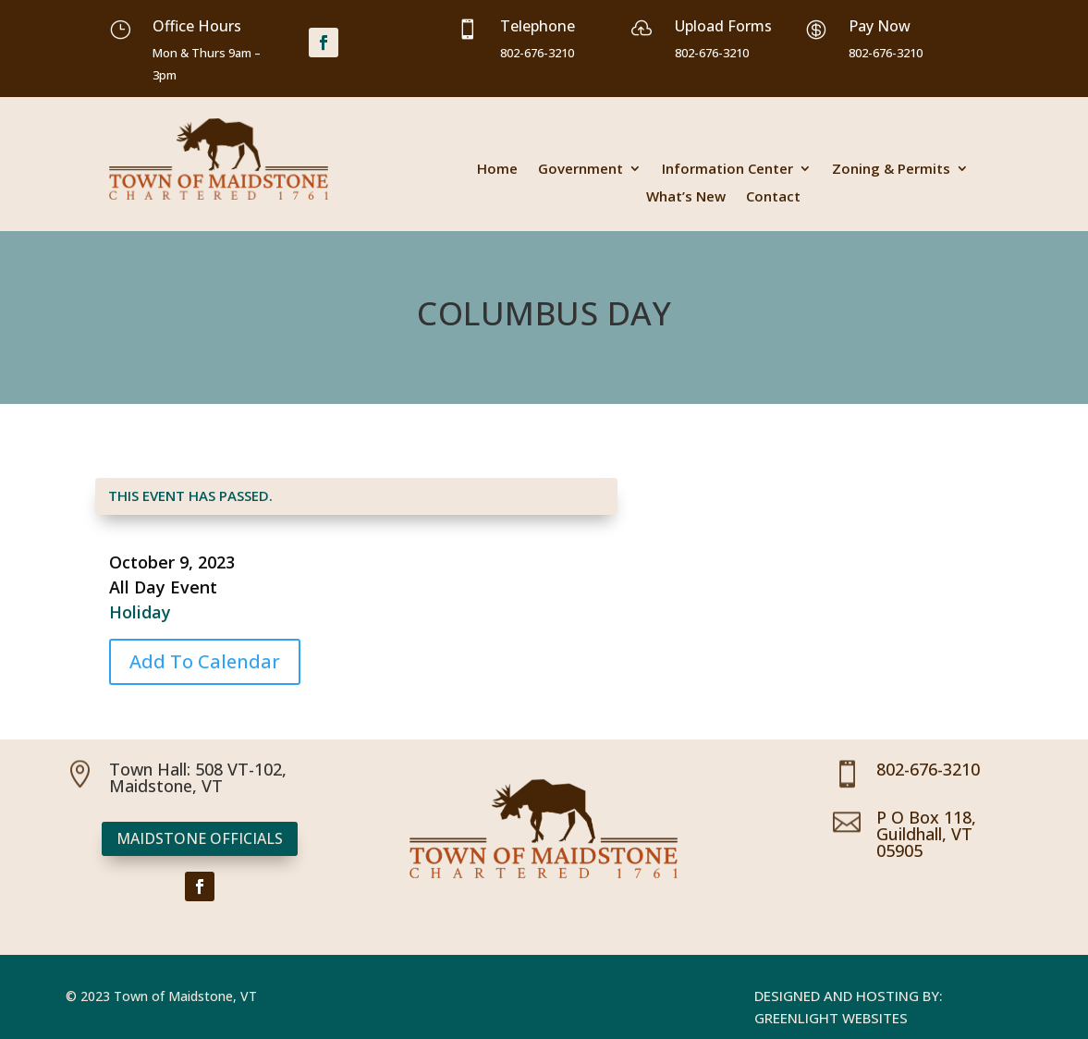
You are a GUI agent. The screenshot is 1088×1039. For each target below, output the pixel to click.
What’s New (686, 197)
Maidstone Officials (199, 838)
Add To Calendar (204, 661)
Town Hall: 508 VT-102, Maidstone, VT (198, 777)
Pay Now (880, 26)
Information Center (727, 169)
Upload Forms (723, 26)
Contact (773, 197)
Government (580, 169)
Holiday (140, 612)
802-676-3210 (928, 769)
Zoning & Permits (891, 169)
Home (497, 169)
